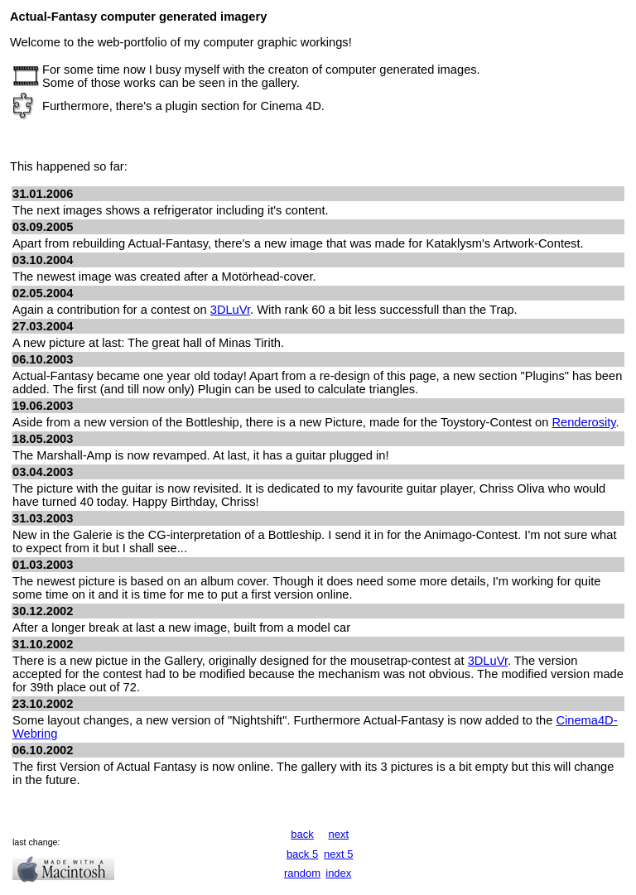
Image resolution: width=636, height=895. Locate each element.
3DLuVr (230, 309)
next (339, 834)
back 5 (302, 854)
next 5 (338, 854)
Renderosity (583, 422)
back (302, 834)
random (302, 873)
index (338, 873)
